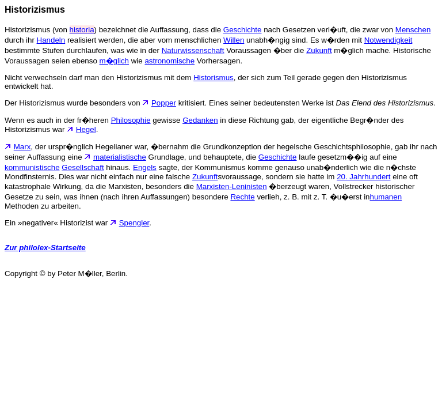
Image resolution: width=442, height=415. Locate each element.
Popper (163, 103)
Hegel (86, 129)
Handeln (51, 40)
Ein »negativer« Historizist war (62, 222)
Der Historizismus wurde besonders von (78, 103)
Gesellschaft (83, 167)
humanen (386, 197)
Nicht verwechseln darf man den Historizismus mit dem (99, 77)
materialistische (119, 157)
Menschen (413, 29)
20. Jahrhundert (363, 176)
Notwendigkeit (388, 40)
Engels (145, 167)
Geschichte (242, 29)
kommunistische (32, 167)
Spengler (134, 222)
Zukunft (319, 50)
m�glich (114, 60)
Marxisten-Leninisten (231, 186)
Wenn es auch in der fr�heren (58, 120)
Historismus (213, 77)
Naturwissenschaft (193, 50)
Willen (233, 40)
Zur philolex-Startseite (45, 247)
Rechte (242, 197)
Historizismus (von (37, 29)
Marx (22, 146)
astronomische (169, 60)
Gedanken (200, 120)
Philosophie (131, 120)
